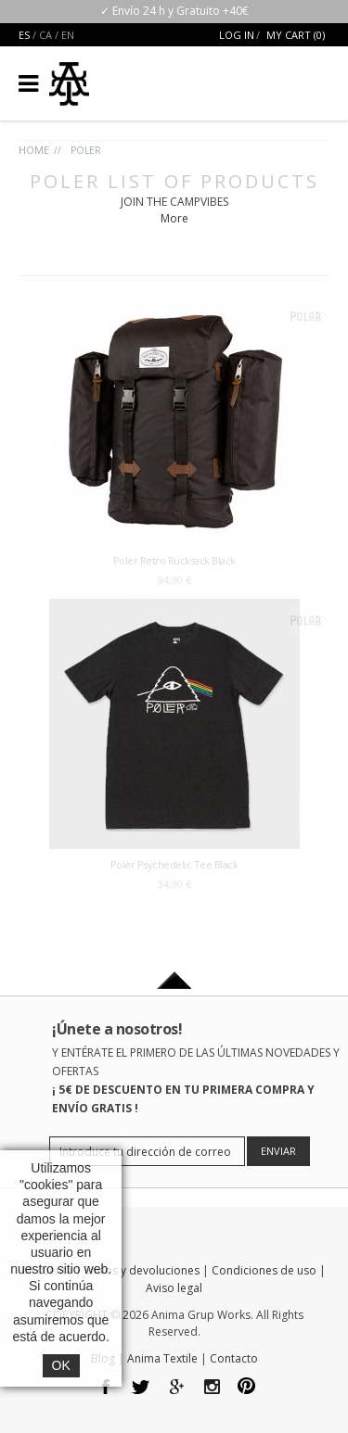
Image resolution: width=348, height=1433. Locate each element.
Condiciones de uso (264, 1270)
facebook (106, 1388)
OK (61, 1365)
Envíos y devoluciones (142, 1270)
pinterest (247, 1388)
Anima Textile (162, 1358)
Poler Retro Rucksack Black (174, 560)
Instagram (212, 1388)
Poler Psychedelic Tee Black (174, 864)
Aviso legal (174, 1288)
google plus (176, 1388)
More (174, 218)
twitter (141, 1388)
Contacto (234, 1358)
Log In (236, 35)
